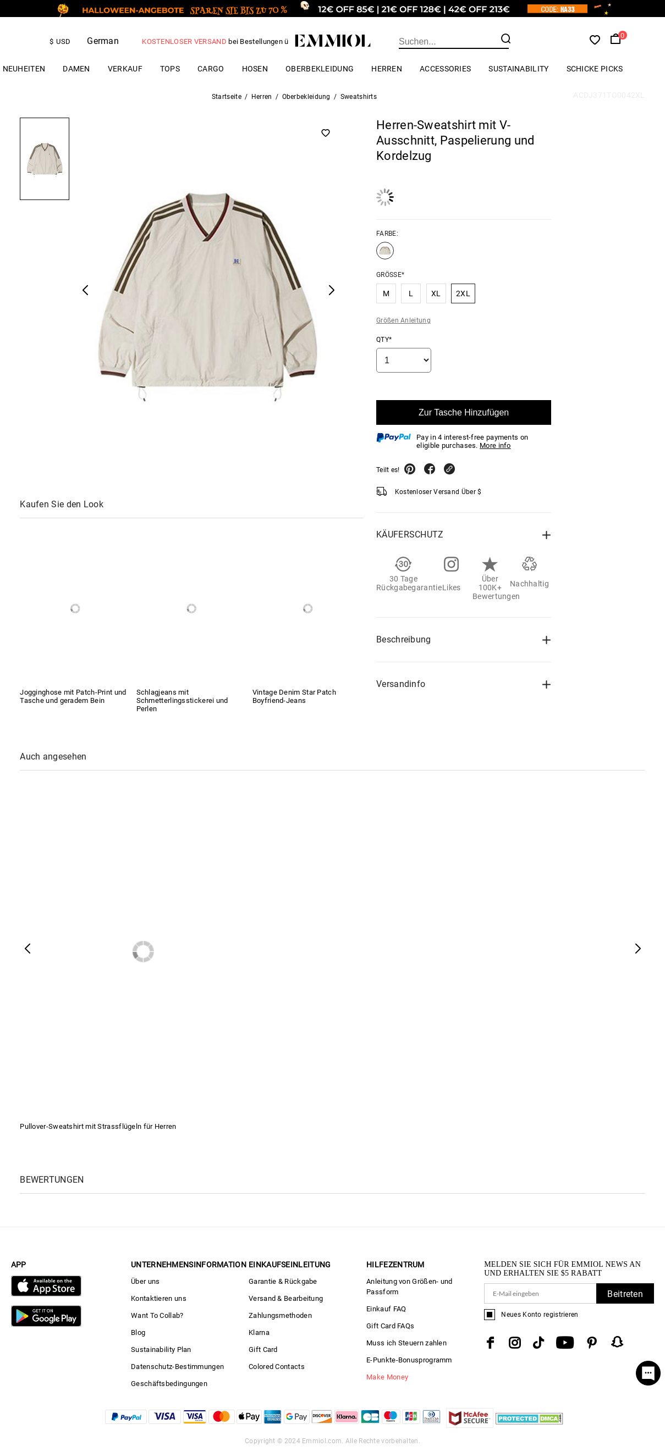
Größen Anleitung (403, 320)
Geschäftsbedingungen (169, 1383)
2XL (463, 293)
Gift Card (263, 1349)
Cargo (210, 68)
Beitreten (625, 1294)
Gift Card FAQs (390, 1326)
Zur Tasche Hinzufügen (464, 412)
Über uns (145, 1281)
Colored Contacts (277, 1366)
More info (495, 445)
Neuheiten (24, 68)
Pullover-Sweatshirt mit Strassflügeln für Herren (98, 1126)
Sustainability (518, 68)
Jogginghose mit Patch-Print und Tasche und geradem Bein (73, 696)
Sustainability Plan (161, 1349)
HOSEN (255, 68)
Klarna (259, 1332)
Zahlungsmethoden (280, 1315)
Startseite (226, 97)
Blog (138, 1332)
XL (436, 293)
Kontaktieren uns (158, 1298)
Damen (76, 68)
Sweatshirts (358, 97)
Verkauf (125, 68)
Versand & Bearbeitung (286, 1298)
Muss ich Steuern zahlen (406, 1343)
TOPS (170, 68)
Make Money (387, 1377)
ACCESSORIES (445, 68)
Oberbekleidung (319, 68)
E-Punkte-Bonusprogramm (409, 1360)
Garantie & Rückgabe (283, 1281)
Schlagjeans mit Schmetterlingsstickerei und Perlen (182, 700)
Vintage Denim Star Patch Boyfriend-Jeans (294, 696)
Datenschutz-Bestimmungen (177, 1366)
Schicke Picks (595, 68)
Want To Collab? (157, 1315)
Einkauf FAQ (386, 1309)
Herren (386, 68)
